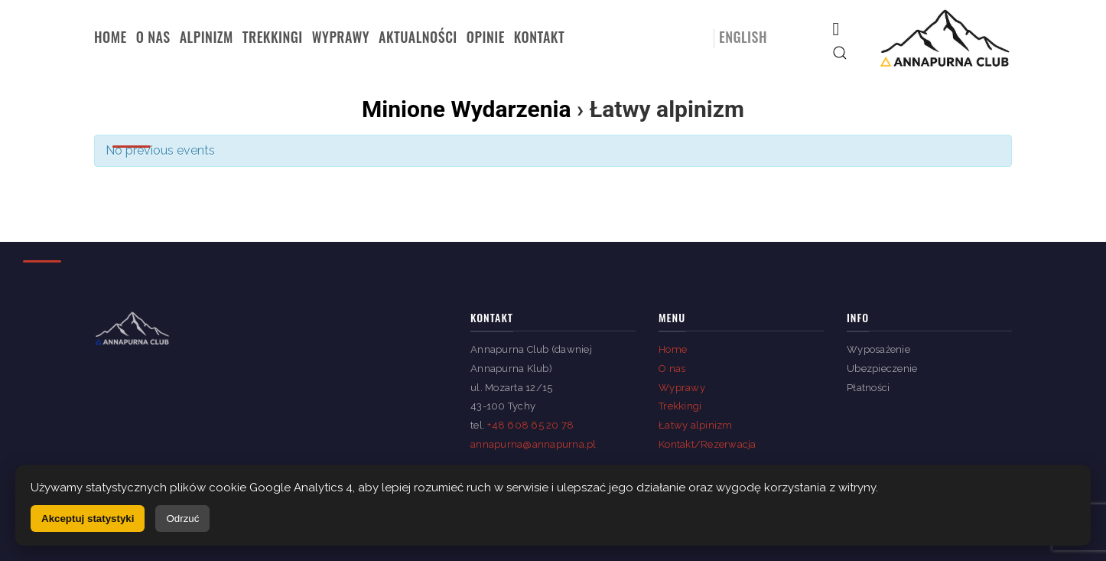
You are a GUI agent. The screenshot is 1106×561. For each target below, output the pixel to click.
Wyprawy (340, 37)
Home (110, 37)
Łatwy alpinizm (696, 425)
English (743, 37)
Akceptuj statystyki (87, 518)
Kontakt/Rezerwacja (707, 444)
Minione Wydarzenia (466, 109)
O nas (153, 37)
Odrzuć (182, 518)
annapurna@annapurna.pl (533, 444)
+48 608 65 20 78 (530, 425)
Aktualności (418, 37)
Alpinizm (206, 37)
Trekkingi (272, 37)
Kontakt (539, 37)
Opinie (486, 37)
